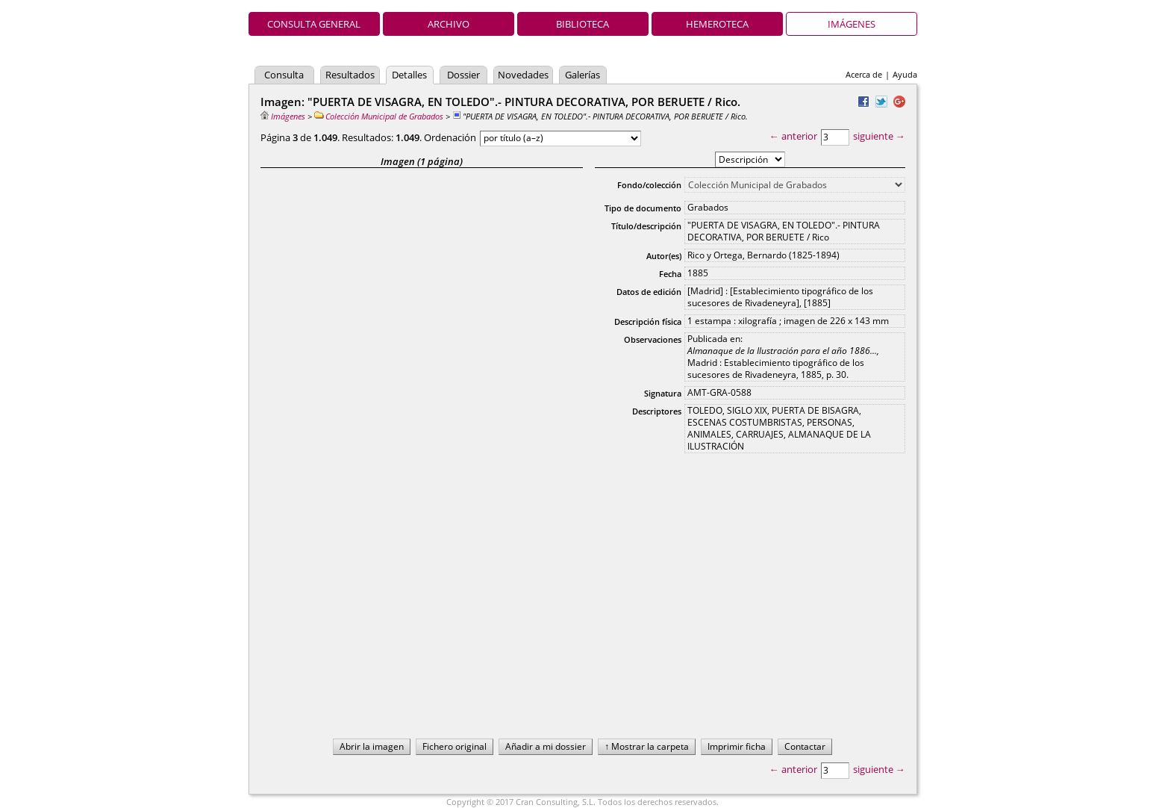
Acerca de (864, 74)
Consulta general (313, 24)
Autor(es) (663, 255)
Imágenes (851, 24)
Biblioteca (582, 24)
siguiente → (879, 136)
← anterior (793, 136)
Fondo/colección (649, 184)
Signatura (662, 393)
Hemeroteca (717, 24)
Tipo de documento (643, 208)
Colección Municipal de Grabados (378, 116)
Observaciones (652, 339)
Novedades (523, 74)
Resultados (350, 74)
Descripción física (647, 321)
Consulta (284, 74)
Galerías (582, 74)
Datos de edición (648, 291)
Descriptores (656, 411)
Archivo (448, 24)
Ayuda (905, 74)
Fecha (670, 273)
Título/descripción (646, 225)
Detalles (409, 74)
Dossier (463, 74)
